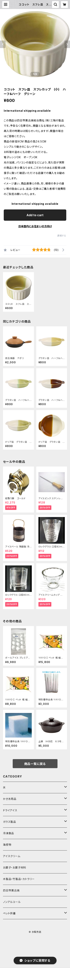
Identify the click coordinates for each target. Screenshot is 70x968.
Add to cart (35, 215)
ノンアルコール (12, 901)
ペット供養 (9, 913)
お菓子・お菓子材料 (14, 867)
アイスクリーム (11, 856)
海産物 (7, 844)
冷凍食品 (8, 833)
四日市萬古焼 (11, 890)
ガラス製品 (9, 821)
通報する (61, 235)
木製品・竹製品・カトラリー (19, 879)
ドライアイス (10, 810)
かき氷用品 (9, 798)
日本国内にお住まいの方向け (35, 226)
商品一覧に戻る (35, 764)
